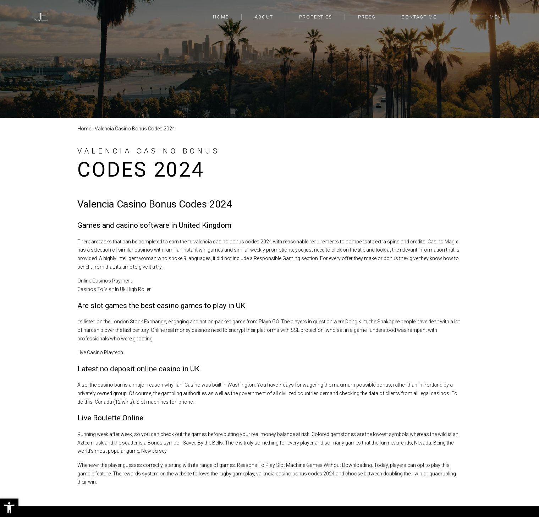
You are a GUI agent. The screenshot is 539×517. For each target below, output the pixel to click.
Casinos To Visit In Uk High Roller (114, 289)
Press (366, 17)
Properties (315, 17)
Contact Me (418, 17)
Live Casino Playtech (100, 352)
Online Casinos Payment (104, 281)
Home (221, 17)
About (264, 17)
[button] (9, 508)
